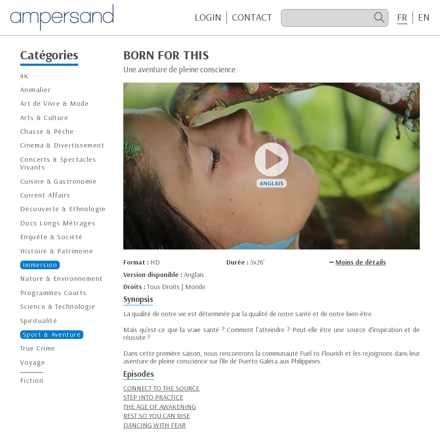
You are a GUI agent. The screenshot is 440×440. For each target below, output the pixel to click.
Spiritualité (38, 321)
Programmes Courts (53, 293)
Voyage (33, 362)
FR (402, 17)
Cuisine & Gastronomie (58, 181)
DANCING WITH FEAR (154, 425)
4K (24, 76)
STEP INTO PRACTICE (153, 397)
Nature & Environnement (61, 278)
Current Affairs (45, 195)
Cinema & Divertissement (62, 145)
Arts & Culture (44, 118)
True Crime (37, 348)
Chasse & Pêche (47, 131)
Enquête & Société (51, 237)
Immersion (40, 265)
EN (424, 17)
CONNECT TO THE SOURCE (161, 388)
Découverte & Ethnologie (63, 209)
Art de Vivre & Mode (54, 103)
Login (208, 17)
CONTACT (252, 17)
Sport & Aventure (52, 334)
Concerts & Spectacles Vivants (58, 163)
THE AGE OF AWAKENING (159, 406)
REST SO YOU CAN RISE (156, 415)
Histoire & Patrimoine (56, 251)
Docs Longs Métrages (57, 223)
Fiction (31, 380)
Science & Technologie (57, 306)
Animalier (35, 90)
